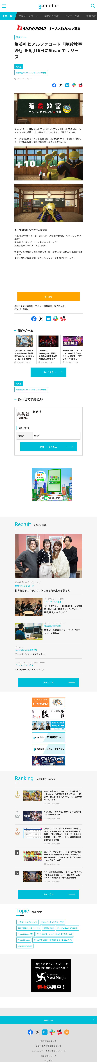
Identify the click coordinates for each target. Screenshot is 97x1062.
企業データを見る (48, 446)
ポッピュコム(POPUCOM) (67, 928)
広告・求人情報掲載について (48, 1045)
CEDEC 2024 (48, 928)
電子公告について (49, 1055)
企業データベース (28, 16)
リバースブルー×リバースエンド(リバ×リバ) (55, 934)
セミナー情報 (72, 16)
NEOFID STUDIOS (25, 946)
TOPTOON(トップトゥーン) (29, 928)
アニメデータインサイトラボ (52, 922)
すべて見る (48, 372)
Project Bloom (24, 940)
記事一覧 (7, 16)
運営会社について (49, 1040)
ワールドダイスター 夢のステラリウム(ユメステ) (53, 940)
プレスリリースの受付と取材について (48, 1050)
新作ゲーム (21, 37)
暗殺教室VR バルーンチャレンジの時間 (31, 72)
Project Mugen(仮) (25, 934)
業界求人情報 (51, 16)
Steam (48, 296)
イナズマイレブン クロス (27, 922)
